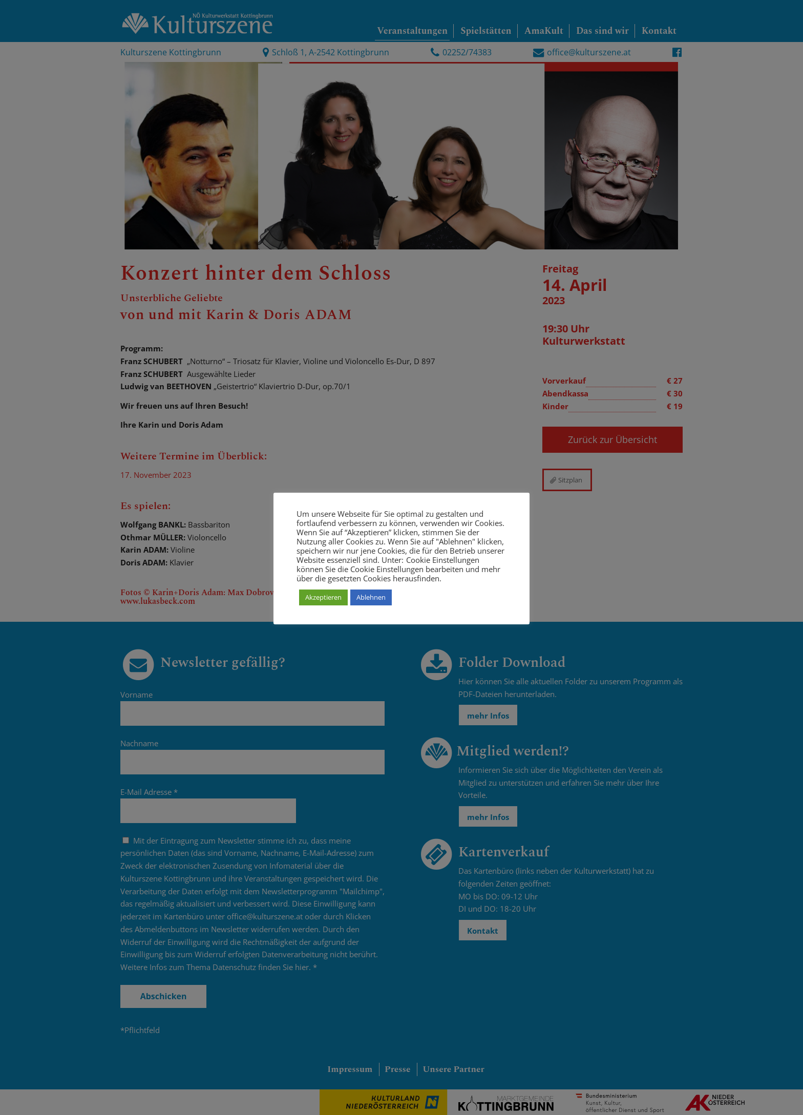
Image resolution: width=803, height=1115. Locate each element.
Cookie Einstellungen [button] (442, 560)
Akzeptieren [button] (323, 597)
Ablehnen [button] (371, 597)
